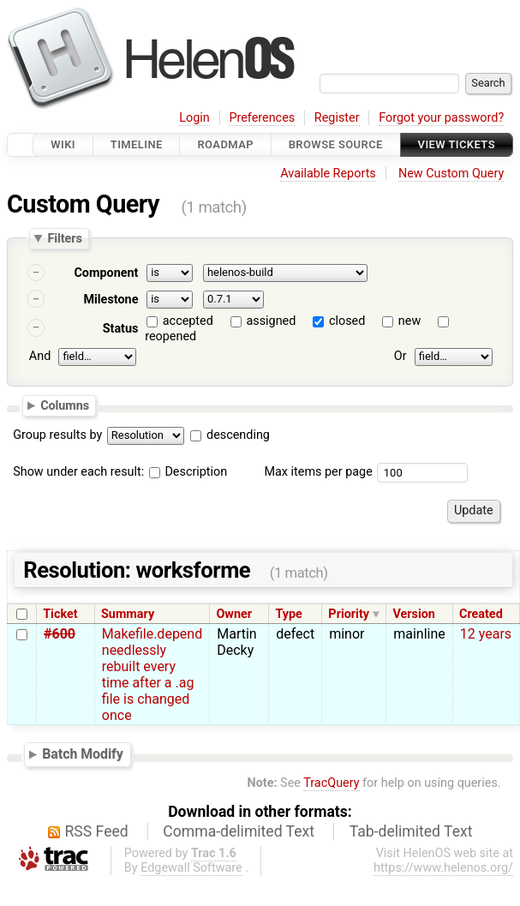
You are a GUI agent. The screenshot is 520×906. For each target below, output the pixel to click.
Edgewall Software (191, 868)
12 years (485, 634)
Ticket (60, 614)
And (40, 357)
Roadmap (225, 144)
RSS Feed (97, 831)
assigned (271, 321)
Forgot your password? (441, 118)
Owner (234, 614)
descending (238, 435)
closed (347, 321)
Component (106, 273)
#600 (59, 634)
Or (400, 357)
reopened (170, 336)
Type (288, 614)
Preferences (262, 118)
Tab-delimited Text (411, 831)
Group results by (57, 435)
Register (337, 118)
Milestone (110, 299)
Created (481, 614)
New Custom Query (451, 173)
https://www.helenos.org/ (443, 868)
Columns (64, 405)
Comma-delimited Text (238, 831)
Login (194, 118)
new (409, 321)
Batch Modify (82, 754)
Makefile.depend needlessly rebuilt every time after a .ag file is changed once (152, 674)
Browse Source (336, 144)
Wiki (63, 144)
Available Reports (328, 173)
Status (121, 328)
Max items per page (318, 472)
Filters (64, 238)
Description (188, 472)
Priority (348, 614)
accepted (188, 321)
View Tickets (456, 144)
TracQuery (331, 783)
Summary (127, 614)
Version (413, 614)
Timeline (137, 144)
